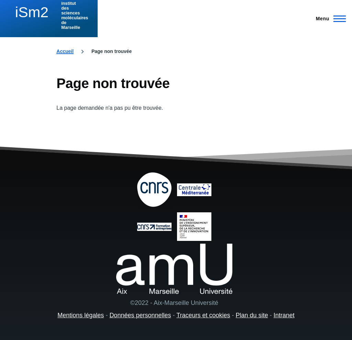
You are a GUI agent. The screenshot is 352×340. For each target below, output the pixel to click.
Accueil (65, 51)
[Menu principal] (329, 18)
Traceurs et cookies (203, 315)
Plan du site (252, 315)
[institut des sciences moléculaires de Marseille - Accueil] (48, 15)
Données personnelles (140, 315)
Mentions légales (80, 315)
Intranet (284, 315)
